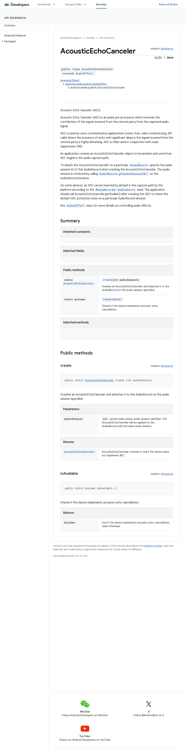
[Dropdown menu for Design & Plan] (87, 4)
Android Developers (70, 37)
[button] (23, 41)
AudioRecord (138, 165)
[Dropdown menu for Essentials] (56, 4)
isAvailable (111, 299)
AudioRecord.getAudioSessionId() (124, 174)
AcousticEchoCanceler (78, 283)
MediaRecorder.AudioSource (115, 189)
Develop (90, 37)
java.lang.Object (69, 80)
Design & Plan (73, 4)
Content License (153, 545)
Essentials (44, 4)
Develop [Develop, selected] (101, 4)
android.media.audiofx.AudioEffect (86, 84)
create (107, 280)
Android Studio (168, 4)
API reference (15, 18)
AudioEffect (84, 73)
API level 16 (167, 48)
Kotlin (158, 57)
